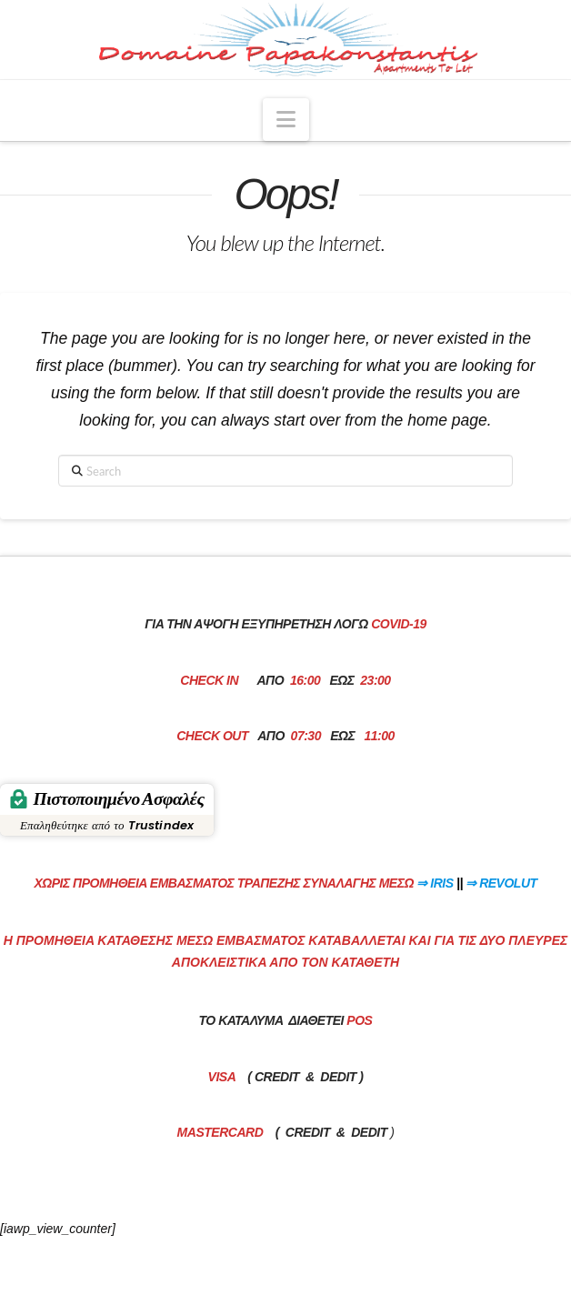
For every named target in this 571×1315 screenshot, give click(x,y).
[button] (286, 119)
